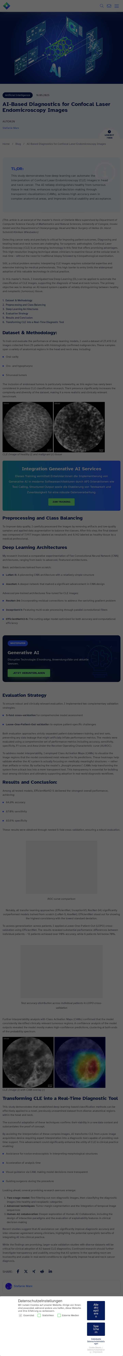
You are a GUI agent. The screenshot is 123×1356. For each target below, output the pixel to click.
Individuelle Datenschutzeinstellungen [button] (96, 1341)
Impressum (97, 1352)
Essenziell (26, 1315)
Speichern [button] (96, 1329)
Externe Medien (68, 1315)
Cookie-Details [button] (95, 1347)
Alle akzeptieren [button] (96, 1310)
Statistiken (45, 1315)
